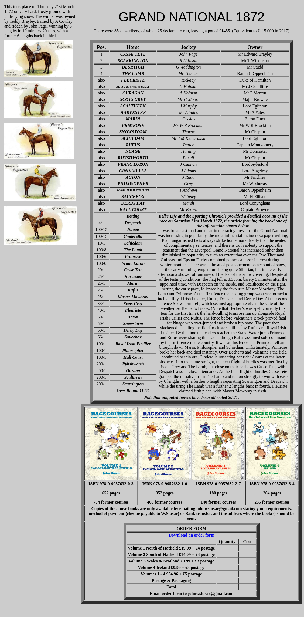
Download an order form (191, 535)
